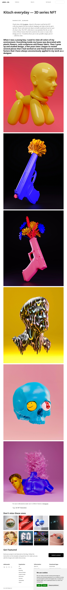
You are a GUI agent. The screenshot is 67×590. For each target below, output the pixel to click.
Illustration (21, 576)
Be (4, 567)
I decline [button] (44, 585)
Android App (52, 566)
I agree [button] (39, 585)
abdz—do (5, 2)
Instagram (45, 503)
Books (20, 568)
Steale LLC (10, 588)
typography (21, 580)
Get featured (48, 2)
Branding (21, 570)
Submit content (56, 555)
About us (32, 2)
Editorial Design (22, 572)
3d (16, 508)
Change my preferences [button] (53, 585)
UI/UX (20, 582)
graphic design (22, 574)
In (6, 567)
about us (36, 566)
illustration (23, 508)
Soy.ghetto (25, 24)
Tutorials (21, 578)
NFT (19, 508)
